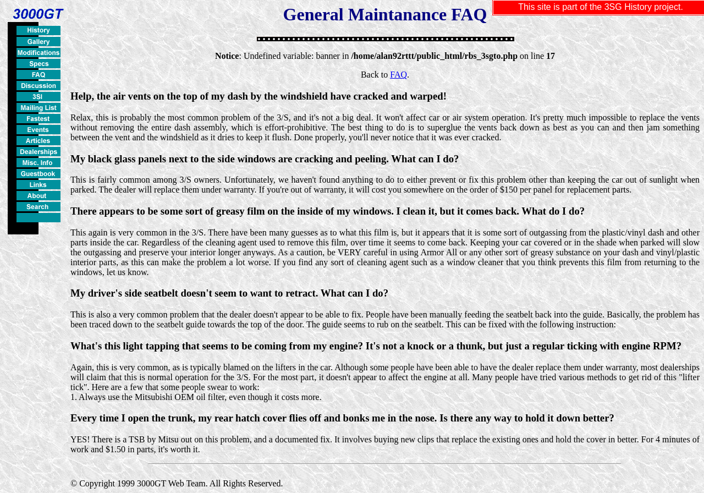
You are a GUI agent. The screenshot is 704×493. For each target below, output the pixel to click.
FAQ (398, 74)
